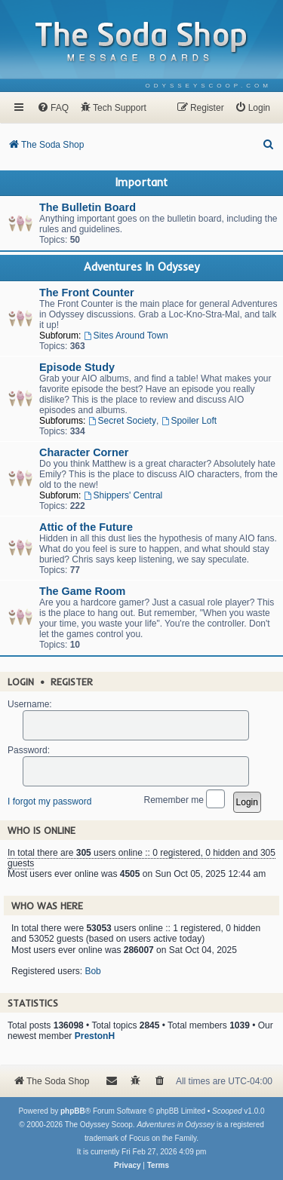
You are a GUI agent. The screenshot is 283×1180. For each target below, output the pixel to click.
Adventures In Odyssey (141, 267)
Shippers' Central (123, 495)
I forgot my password (49, 801)
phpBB (72, 1111)
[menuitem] (209, 85)
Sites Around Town (126, 335)
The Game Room (82, 591)
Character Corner (83, 452)
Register (72, 682)
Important (141, 182)
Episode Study (77, 367)
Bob (92, 971)
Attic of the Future (86, 527)
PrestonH (95, 1036)
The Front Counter (86, 293)
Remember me (185, 800)
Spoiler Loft (189, 420)
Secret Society (122, 420)
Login (21, 682)
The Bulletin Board (87, 207)
